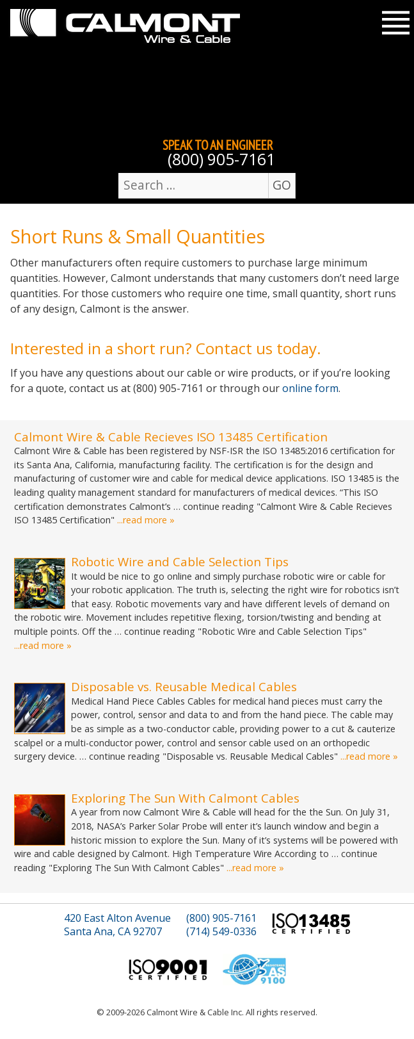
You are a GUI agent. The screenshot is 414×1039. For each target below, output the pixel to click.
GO (282, 184)
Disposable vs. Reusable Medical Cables (184, 686)
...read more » (146, 520)
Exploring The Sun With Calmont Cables (185, 798)
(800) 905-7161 (221, 159)
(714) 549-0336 (221, 931)
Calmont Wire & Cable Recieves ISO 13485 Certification (171, 437)
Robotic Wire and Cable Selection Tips (180, 561)
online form (310, 388)
